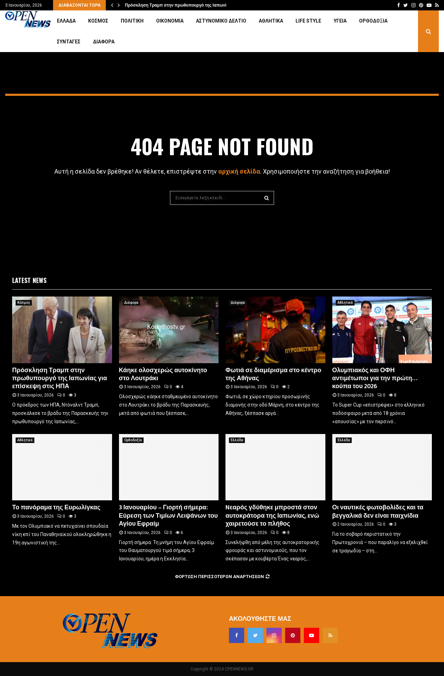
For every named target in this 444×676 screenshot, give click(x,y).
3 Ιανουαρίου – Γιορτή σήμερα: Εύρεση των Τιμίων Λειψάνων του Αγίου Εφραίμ (168, 515)
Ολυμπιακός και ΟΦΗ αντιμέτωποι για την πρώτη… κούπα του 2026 (374, 378)
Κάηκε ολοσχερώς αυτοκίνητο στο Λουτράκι (163, 374)
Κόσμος (98, 21)
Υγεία (340, 21)
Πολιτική (132, 21)
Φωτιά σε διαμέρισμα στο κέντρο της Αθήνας (273, 374)
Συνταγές (68, 41)
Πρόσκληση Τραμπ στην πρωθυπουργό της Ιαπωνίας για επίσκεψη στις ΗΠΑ (59, 378)
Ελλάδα (66, 21)
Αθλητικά (271, 21)
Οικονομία (169, 21)
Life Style (308, 21)
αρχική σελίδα (239, 171)
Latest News (29, 280)
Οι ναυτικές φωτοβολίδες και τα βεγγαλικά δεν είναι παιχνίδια (378, 511)
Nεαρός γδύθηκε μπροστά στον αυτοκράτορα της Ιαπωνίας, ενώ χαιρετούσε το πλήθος (272, 515)
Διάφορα (103, 41)
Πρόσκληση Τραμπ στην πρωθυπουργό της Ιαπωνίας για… (183, 5)
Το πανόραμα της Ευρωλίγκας (56, 507)
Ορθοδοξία (373, 21)
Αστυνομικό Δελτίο (221, 21)
